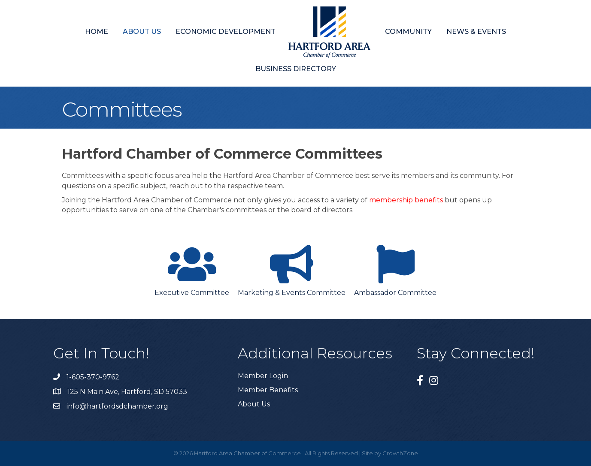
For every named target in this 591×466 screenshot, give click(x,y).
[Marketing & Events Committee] (292, 269)
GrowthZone (400, 453)
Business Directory (295, 69)
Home (96, 31)
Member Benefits (268, 390)
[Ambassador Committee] (395, 269)
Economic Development (226, 31)
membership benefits (406, 200)
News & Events (476, 31)
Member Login (263, 376)
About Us (142, 31)
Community (408, 31)
